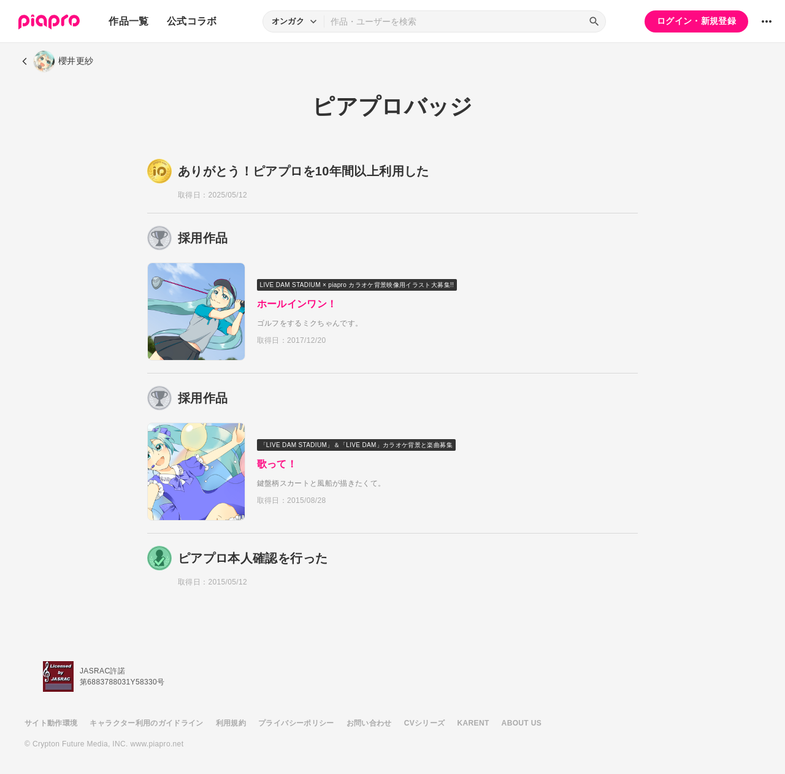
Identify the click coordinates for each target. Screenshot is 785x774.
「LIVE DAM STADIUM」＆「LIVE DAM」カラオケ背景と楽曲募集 (357, 445)
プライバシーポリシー (296, 723)
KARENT (473, 723)
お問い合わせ (369, 723)
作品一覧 (128, 21)
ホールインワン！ (298, 304)
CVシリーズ (424, 723)
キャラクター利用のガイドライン (146, 723)
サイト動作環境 (51, 723)
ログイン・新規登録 (696, 21)
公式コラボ (192, 21)
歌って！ (277, 464)
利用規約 (231, 723)
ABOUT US (522, 723)
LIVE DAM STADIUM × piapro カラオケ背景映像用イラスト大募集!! (358, 285)
